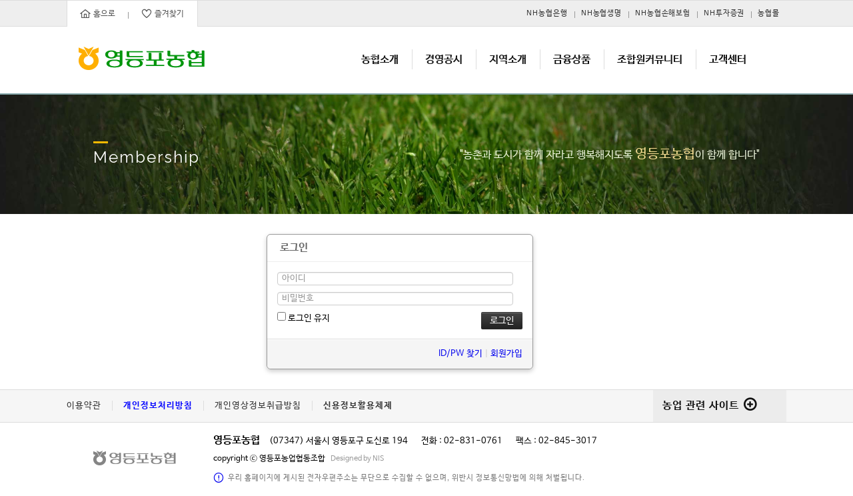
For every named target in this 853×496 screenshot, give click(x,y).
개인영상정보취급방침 (258, 406)
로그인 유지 (303, 317)
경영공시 (443, 59)
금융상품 (571, 59)
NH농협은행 (546, 13)
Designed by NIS (358, 459)
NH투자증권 (724, 13)
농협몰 (769, 13)
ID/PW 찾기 (460, 354)
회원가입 (506, 354)
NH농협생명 (601, 13)
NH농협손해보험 (662, 13)
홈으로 (97, 13)
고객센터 (727, 59)
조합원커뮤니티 (649, 59)
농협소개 (380, 59)
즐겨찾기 (162, 13)
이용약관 (84, 406)
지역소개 (507, 59)
